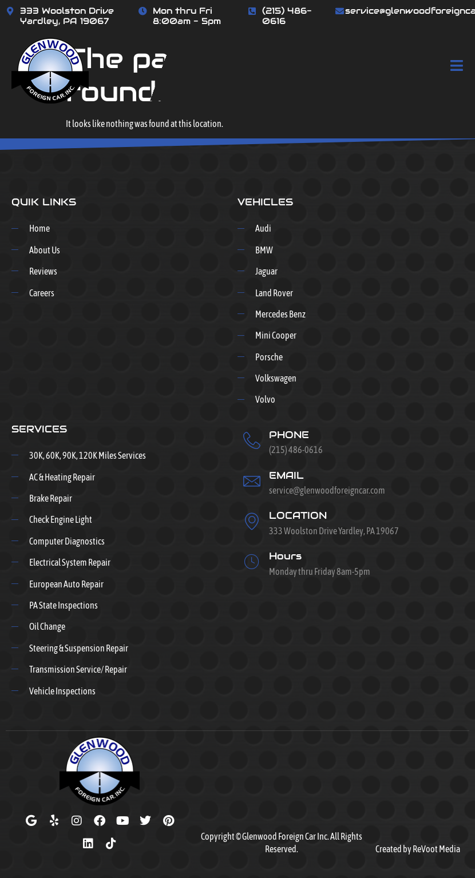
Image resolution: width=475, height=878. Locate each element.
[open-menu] (457, 66)
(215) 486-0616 (287, 15)
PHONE (289, 434)
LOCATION (298, 515)
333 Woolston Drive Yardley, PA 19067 (67, 15)
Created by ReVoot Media (417, 849)
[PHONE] (251, 440)
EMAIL (286, 475)
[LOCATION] (251, 521)
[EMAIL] (251, 481)
